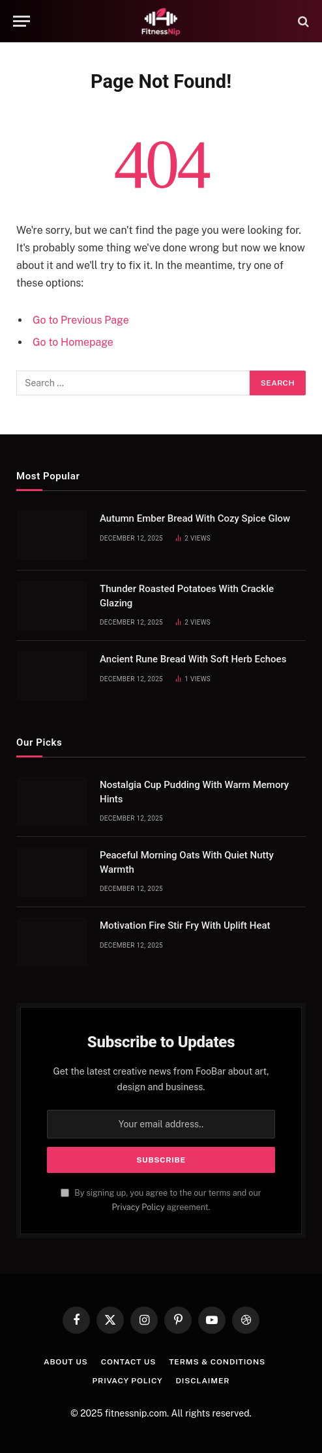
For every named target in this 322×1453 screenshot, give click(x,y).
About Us (66, 1361)
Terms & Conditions (217, 1361)
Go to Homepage (73, 342)
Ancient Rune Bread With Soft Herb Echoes (193, 659)
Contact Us (128, 1361)
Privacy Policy (138, 1207)
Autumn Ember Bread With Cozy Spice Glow (195, 518)
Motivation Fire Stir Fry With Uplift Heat (185, 925)
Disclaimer (203, 1380)
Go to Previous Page (81, 320)
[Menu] (21, 21)
